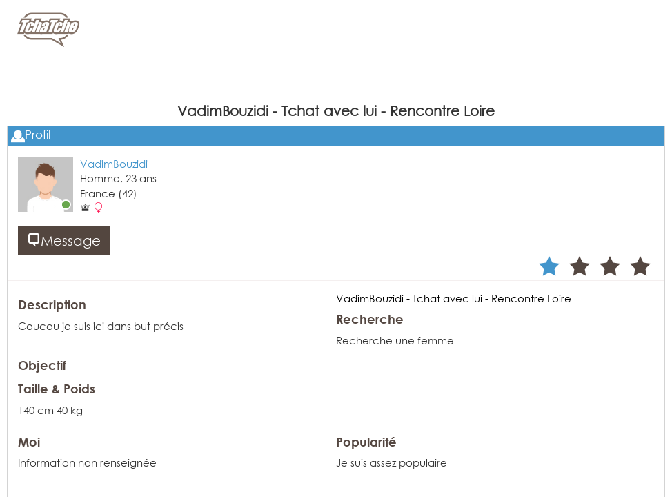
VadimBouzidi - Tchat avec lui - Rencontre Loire (453, 298)
